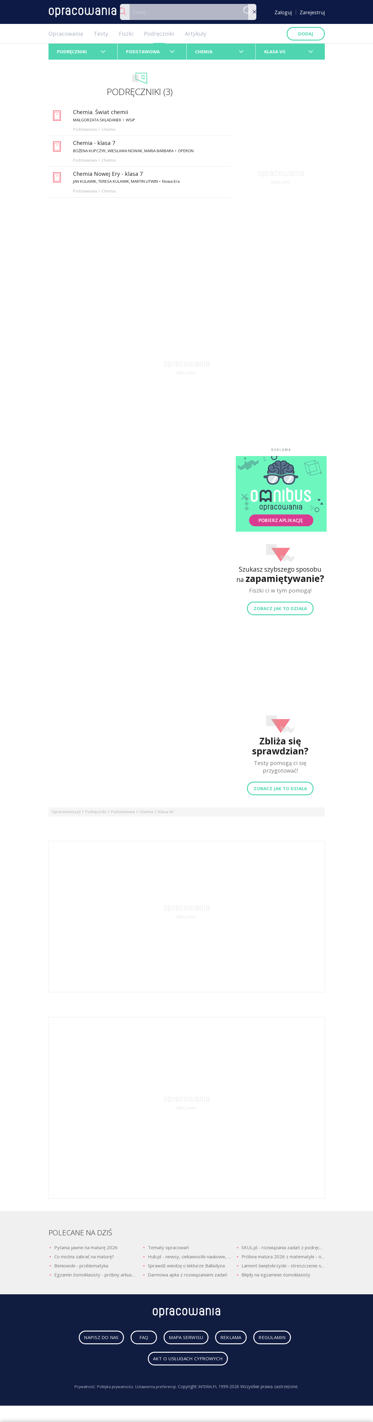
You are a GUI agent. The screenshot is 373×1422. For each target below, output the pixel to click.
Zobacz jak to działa (280, 611)
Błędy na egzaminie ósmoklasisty (275, 1277)
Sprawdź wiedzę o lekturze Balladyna (186, 1268)
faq (137, 1341)
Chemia (146, 814)
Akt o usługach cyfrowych (188, 1363)
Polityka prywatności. (113, 1391)
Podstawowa (123, 814)
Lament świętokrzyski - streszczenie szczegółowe (283, 1268)
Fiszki (126, 33)
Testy (101, 33)
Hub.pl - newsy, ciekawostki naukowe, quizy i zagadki (189, 1259)
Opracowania (65, 33)
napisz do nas (92, 1341)
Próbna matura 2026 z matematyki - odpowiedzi (283, 1259)
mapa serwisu (183, 1341)
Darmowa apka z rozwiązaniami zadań (187, 1277)
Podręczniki (159, 33)
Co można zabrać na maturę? (84, 1259)
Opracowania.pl (66, 814)
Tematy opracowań (168, 1250)
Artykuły (195, 33)
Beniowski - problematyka (81, 1268)
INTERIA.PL (212, 1391)
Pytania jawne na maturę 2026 (86, 1250)
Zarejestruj (312, 12)
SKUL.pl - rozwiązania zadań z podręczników (283, 1250)
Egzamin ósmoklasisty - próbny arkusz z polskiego (95, 1277)
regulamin (282, 1341)
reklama (234, 1341)
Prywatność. (80, 1391)
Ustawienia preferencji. (157, 1391)
